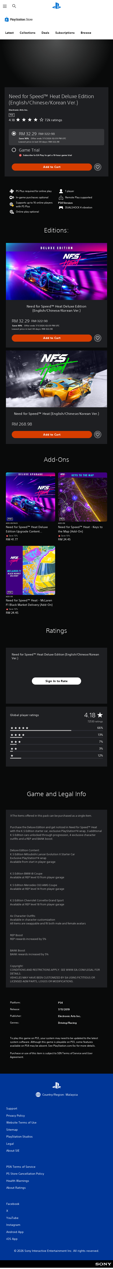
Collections (27, 33)
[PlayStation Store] (19, 19)
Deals (45, 33)
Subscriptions (65, 33)
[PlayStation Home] (56, 6)
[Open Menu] (4, 6)
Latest (9, 33)
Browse (86, 33)
